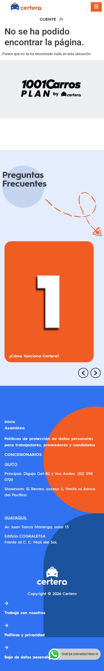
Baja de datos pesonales (28, 657)
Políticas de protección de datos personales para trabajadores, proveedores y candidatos (49, 442)
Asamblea (14, 428)
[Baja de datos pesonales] (6, 647)
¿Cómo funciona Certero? (34, 356)
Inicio (9, 421)
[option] (52, 303)
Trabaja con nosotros (24, 612)
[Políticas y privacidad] (6, 625)
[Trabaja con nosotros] (6, 603)
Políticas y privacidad (24, 634)
